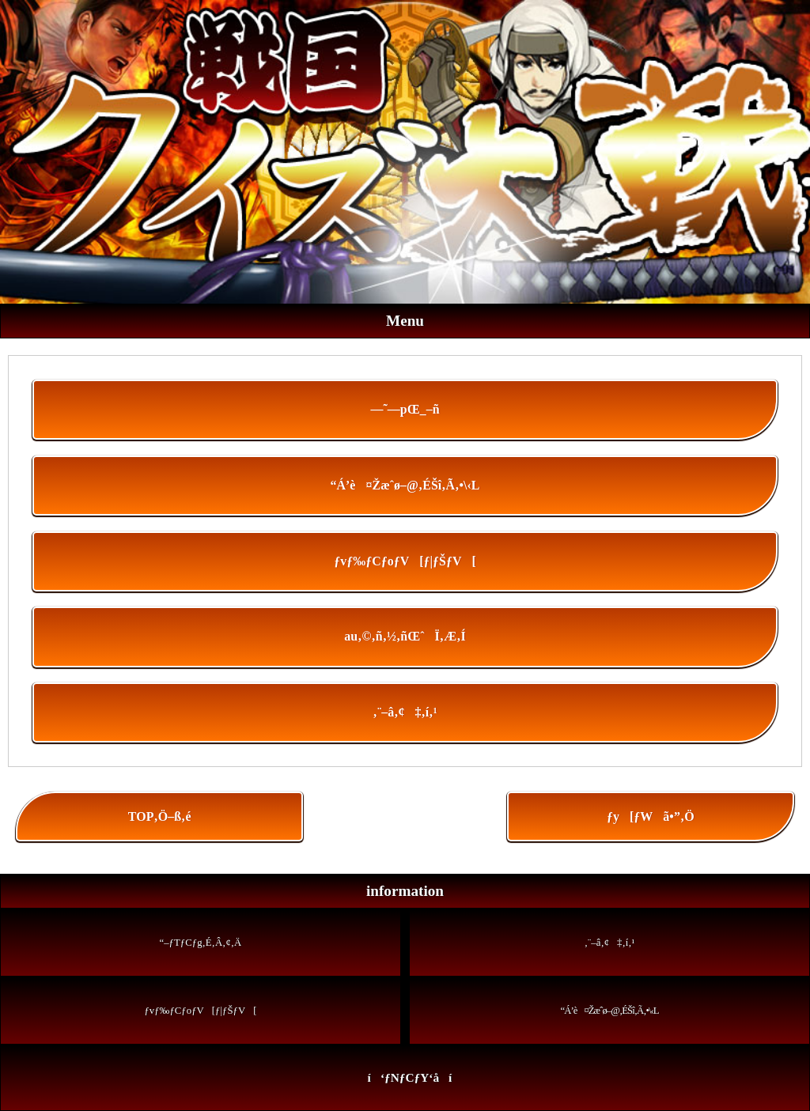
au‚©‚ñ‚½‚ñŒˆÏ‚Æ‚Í (404, 636)
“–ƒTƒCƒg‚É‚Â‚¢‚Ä (201, 942)
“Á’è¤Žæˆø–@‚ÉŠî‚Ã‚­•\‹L (404, 485)
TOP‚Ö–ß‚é (159, 816)
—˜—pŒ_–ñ (404, 409)
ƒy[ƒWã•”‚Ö (651, 816)
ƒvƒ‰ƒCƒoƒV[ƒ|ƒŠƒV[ (405, 561)
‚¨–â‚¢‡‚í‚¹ (405, 712)
